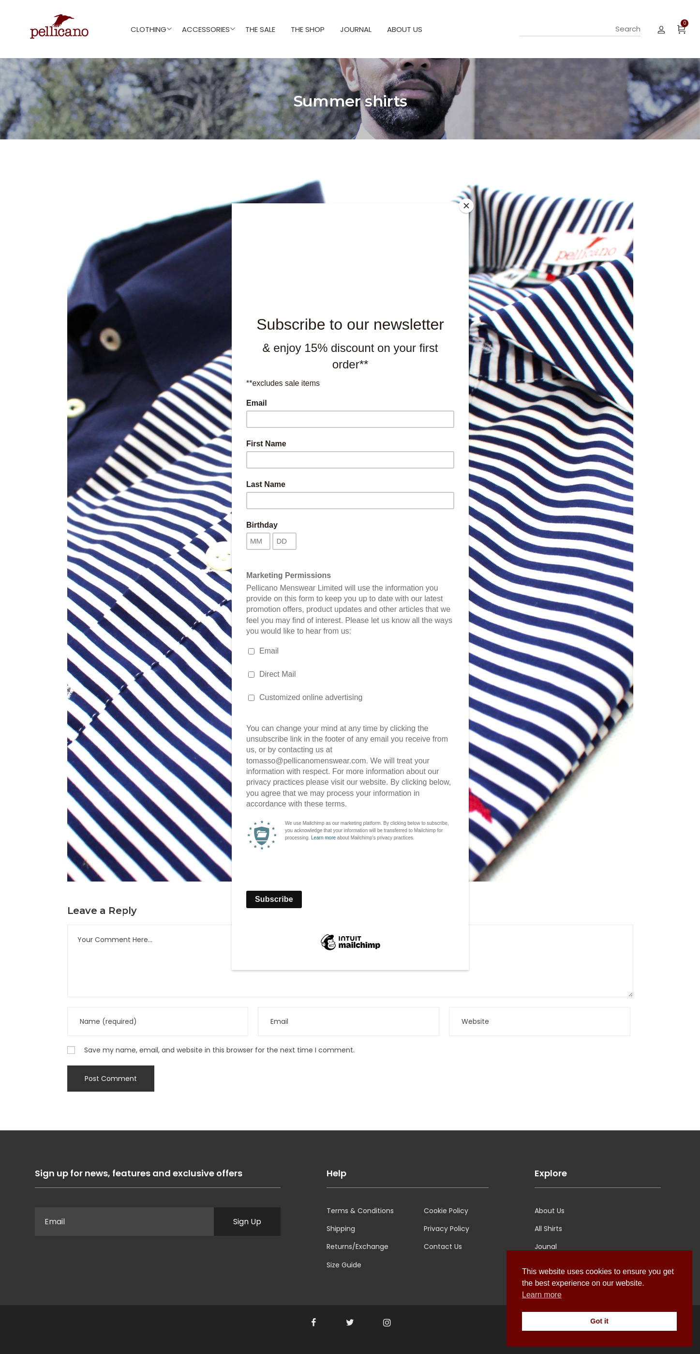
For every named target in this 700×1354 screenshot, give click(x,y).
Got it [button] (599, 1321)
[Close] (466, 205)
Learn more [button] (542, 1295)
